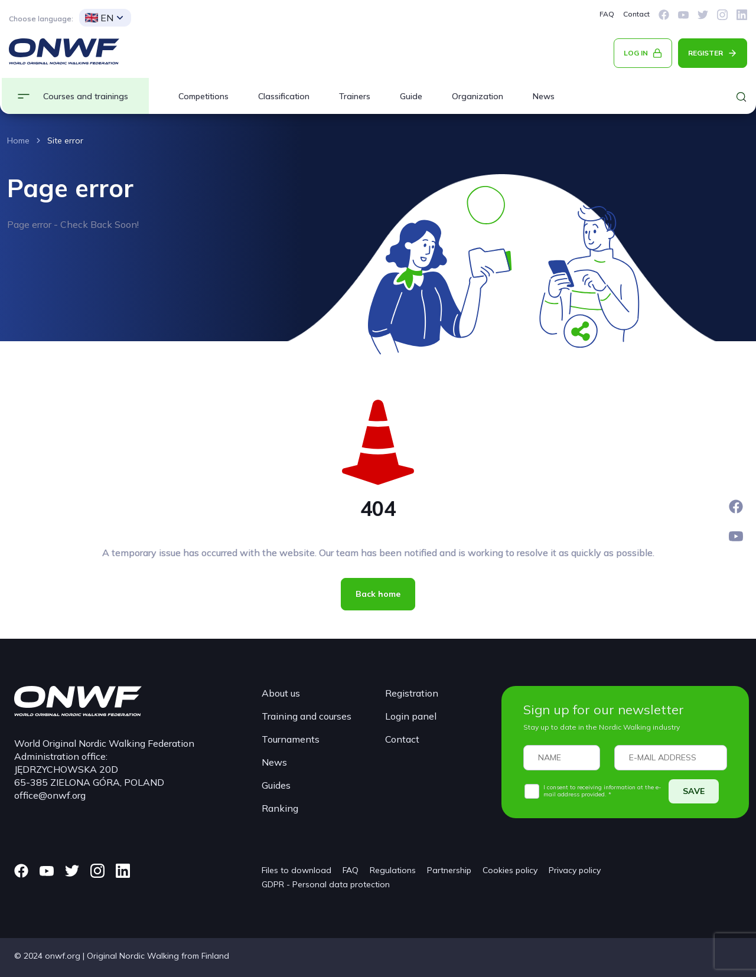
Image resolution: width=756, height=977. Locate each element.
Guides (276, 785)
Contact (636, 13)
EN (99, 18)
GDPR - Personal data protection (326, 884)
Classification (283, 96)
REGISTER (705, 52)
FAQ (606, 13)
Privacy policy (575, 870)
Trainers (354, 96)
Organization (477, 96)
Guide (411, 96)
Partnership (449, 870)
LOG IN (636, 52)
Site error (65, 140)
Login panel (410, 716)
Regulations (393, 870)
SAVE (694, 791)
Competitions (203, 96)
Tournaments (291, 739)
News (544, 96)
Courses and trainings (85, 96)
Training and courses (306, 716)
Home (18, 140)
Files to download (296, 870)
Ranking (280, 808)
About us (281, 693)
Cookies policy (510, 870)
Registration (411, 693)
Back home (378, 594)
